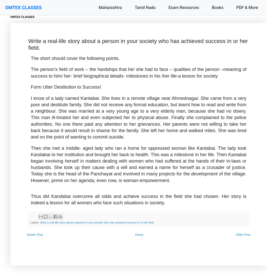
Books (217, 7)
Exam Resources (183, 7)
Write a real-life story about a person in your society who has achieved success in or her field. (97, 222)
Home (139, 235)
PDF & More (247, 7)
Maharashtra (110, 7)
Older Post (243, 235)
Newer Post (35, 235)
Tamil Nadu (145, 7)
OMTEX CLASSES (23, 7)
